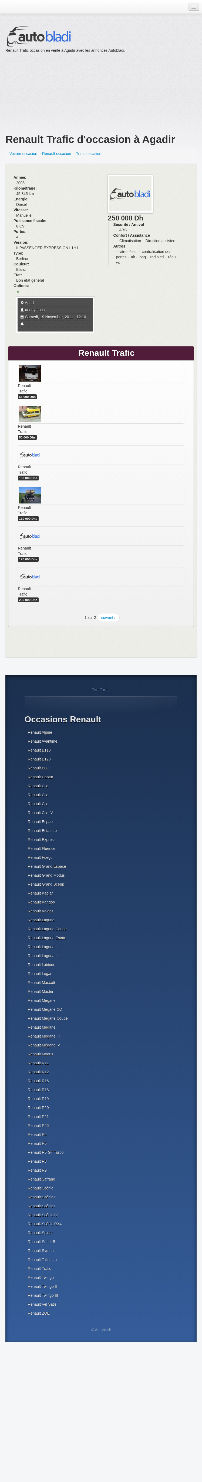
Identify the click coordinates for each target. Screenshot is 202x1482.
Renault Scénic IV (43, 1215)
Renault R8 (37, 1161)
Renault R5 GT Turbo (46, 1152)
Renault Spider (40, 1233)
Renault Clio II (40, 795)
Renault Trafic (39, 1268)
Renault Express (42, 839)
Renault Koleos (40, 911)
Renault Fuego (40, 857)
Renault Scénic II (42, 1197)
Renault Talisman (42, 1259)
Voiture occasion (23, 153)
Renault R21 (38, 1116)
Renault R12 (38, 1072)
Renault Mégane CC (45, 1009)
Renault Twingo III (43, 1295)
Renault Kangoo (41, 902)
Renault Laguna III (43, 956)
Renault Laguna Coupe (47, 929)
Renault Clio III (40, 804)
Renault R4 (37, 1134)
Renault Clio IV (40, 813)
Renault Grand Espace (47, 866)
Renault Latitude (41, 965)
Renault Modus (40, 1054)
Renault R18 (38, 1090)
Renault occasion (56, 153)
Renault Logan (40, 973)
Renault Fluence (41, 848)
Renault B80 (38, 768)
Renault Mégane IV (44, 1045)
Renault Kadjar (40, 893)
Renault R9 (37, 1170)
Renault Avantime (42, 741)
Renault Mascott (41, 982)
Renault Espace (41, 822)
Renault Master (40, 991)
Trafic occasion (89, 153)
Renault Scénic (40, 1188)
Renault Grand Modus (46, 875)
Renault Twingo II (42, 1286)
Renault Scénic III (43, 1206)
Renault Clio (38, 786)
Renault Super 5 (41, 1242)
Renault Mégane (42, 1000)
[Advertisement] (80, 91)
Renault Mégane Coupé (48, 1018)
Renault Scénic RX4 (45, 1224)
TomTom (99, 689)
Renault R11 (38, 1063)
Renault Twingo (41, 1277)
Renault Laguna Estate (47, 938)
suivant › (108, 617)
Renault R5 (37, 1143)
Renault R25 (38, 1125)
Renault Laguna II (43, 947)
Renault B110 (39, 750)
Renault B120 (39, 759)
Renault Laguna (41, 920)
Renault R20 (38, 1108)
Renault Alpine (40, 732)
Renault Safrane (41, 1179)
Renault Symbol (41, 1251)
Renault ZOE (39, 1313)
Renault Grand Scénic (46, 884)
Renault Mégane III (44, 1036)
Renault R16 (38, 1081)
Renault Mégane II (43, 1027)
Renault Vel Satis (42, 1304)
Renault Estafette (42, 830)
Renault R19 (38, 1099)
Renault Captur (40, 777)
